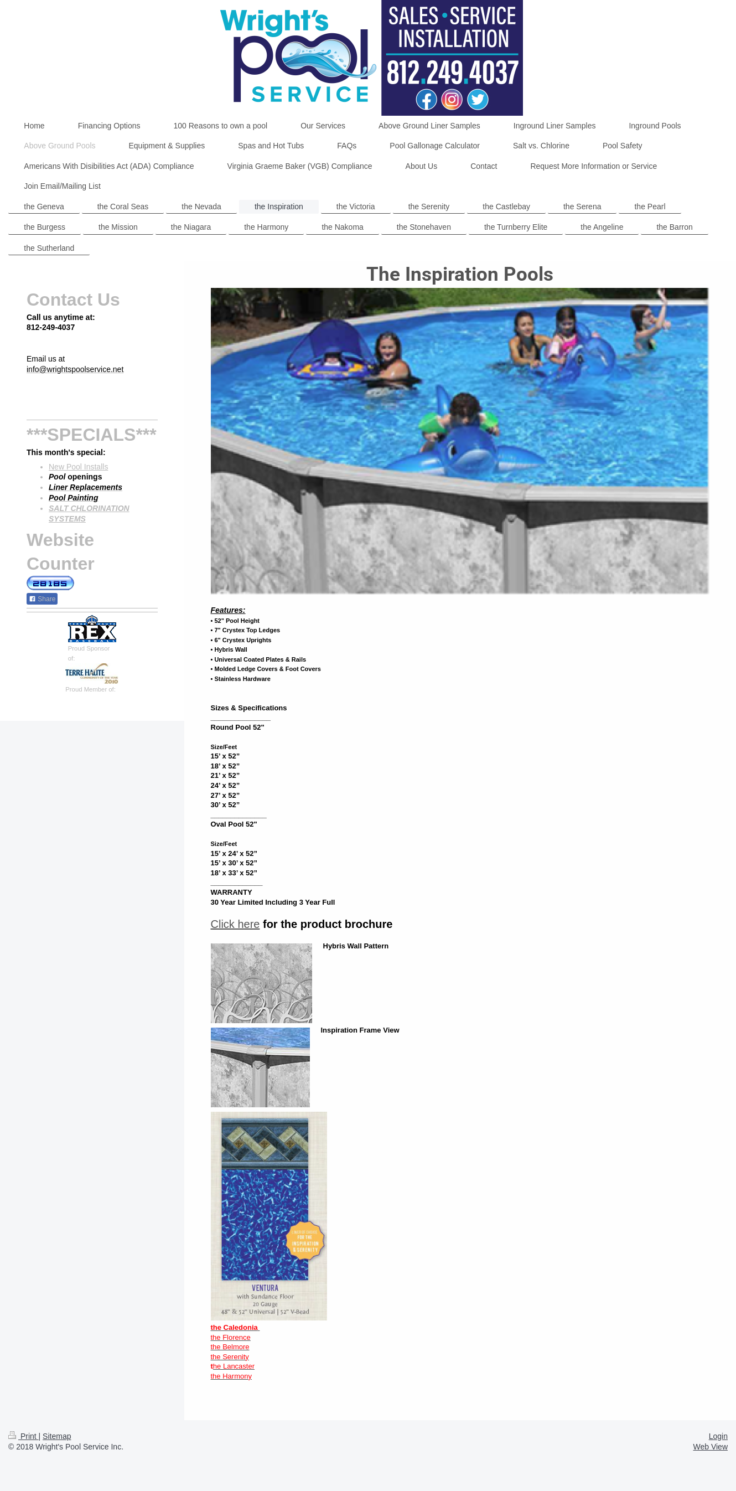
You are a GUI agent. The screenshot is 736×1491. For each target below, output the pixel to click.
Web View (710, 1446)
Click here (235, 924)
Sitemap (57, 1436)
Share (42, 599)
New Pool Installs (78, 466)
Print (23, 1436)
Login (718, 1436)
